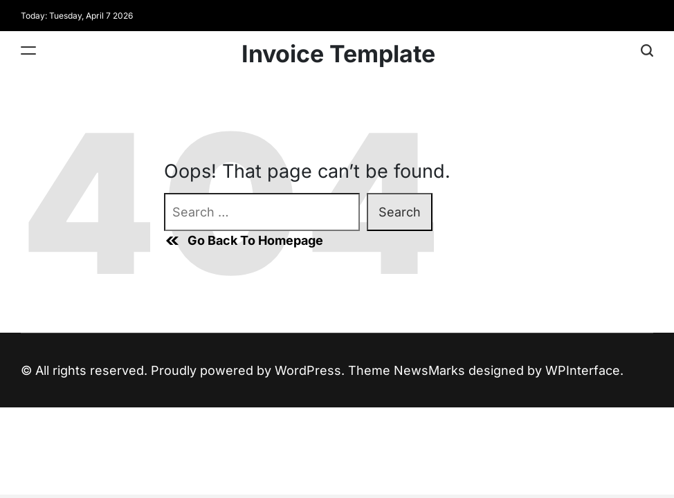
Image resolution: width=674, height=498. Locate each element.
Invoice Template (338, 54)
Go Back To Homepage (243, 240)
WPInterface (582, 370)
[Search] (647, 50)
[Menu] (28, 50)
